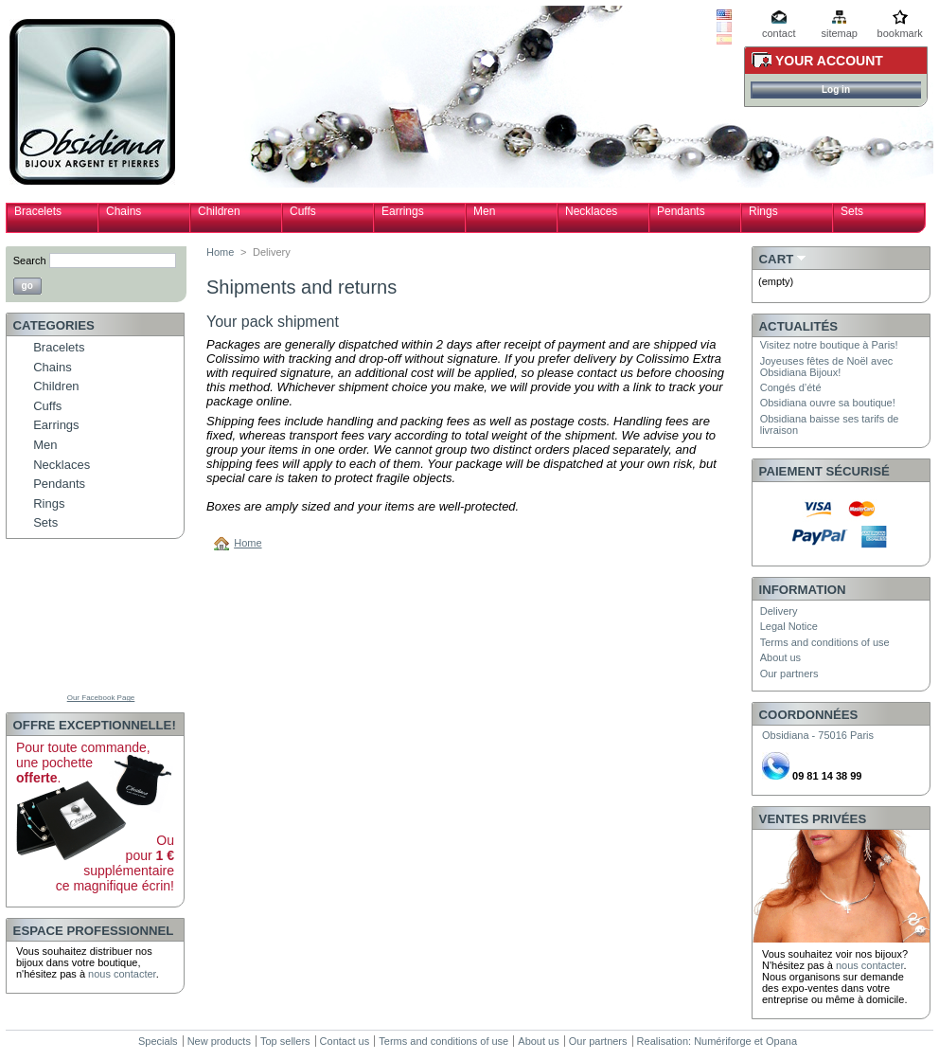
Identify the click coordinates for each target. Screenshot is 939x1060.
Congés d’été (791, 387)
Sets (852, 211)
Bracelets (38, 211)
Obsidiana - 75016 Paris (818, 735)
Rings (763, 211)
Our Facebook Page (101, 697)
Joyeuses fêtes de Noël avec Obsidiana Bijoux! (827, 366)
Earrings (402, 211)
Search (29, 260)
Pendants (681, 211)
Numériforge (723, 1041)
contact (778, 33)
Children (219, 211)
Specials (158, 1041)
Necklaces (591, 211)
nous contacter (122, 973)
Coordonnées (809, 715)
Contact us (345, 1041)
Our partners (789, 673)
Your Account (829, 60)
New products (219, 1041)
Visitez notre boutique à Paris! (829, 344)
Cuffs (303, 211)
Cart (776, 259)
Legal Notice (789, 626)
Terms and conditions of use (825, 642)
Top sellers (285, 1041)
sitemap (839, 33)
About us (780, 657)
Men (484, 211)
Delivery (779, 611)
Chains (123, 211)
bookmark (900, 33)
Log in (836, 89)
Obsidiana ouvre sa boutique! (827, 402)
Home (220, 252)
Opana (781, 1041)
